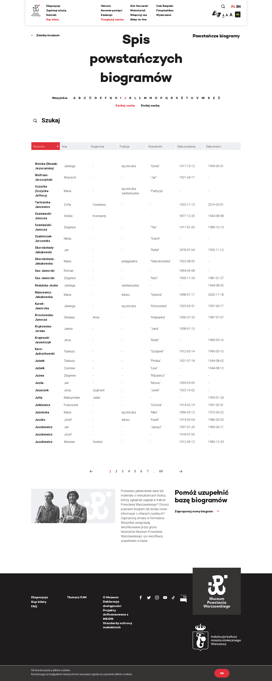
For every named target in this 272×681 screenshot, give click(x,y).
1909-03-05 (187, 383)
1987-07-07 (216, 317)
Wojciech (70, 177)
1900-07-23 (187, 317)
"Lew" (154, 368)
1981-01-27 (216, 278)
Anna (96, 317)
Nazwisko (39, 146)
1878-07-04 (187, 250)
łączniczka (129, 166)
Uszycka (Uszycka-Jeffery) (42, 191)
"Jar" (153, 177)
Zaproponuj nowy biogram (194, 511)
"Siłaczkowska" (160, 261)
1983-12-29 (216, 442)
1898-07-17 (187, 294)
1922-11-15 (187, 204)
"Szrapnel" (157, 351)
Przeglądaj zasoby (112, 19)
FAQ (34, 606)
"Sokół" (155, 238)
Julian (96, 397)
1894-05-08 (187, 271)
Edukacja (106, 15)
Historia (106, 6)
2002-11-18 (216, 294)
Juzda (39, 383)
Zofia (67, 204)
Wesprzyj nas (138, 15)
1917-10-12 (187, 166)
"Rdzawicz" (157, 375)
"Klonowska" (158, 306)
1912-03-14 (187, 351)
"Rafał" (154, 250)
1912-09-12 (187, 442)
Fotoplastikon (164, 10)
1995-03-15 (216, 351)
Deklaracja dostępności (112, 604)
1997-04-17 (216, 306)
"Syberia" (156, 294)
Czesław (69, 368)
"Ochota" (156, 405)
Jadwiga (69, 166)
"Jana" (154, 328)
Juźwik (40, 368)
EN (238, 6)
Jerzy (67, 340)
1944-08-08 (216, 216)
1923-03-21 (187, 306)
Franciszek (71, 405)
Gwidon (98, 442)
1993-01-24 (216, 397)
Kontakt (51, 15)
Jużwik (40, 361)
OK (222, 673)
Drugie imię (97, 146)
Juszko (40, 420)
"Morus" (155, 383)
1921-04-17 (187, 177)
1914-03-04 (187, 420)
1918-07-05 (187, 434)
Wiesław (69, 442)
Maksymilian (72, 397)
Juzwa (39, 375)
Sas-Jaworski (44, 271)
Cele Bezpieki (164, 6)
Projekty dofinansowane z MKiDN (115, 614)
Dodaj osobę (150, 105)
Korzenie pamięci (111, 10)
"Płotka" (155, 361)
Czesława (99, 204)
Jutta (38, 397)
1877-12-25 (187, 216)
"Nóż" (154, 278)
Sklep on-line (138, 19)
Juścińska (42, 412)
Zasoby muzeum (48, 35)
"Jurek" (155, 390)
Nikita (67, 238)
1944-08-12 (216, 368)
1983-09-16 (216, 340)
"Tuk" (153, 227)
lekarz (126, 294)
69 (161, 471)
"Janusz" (156, 427)
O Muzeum (111, 597)
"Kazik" (154, 420)
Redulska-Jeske (46, 285)
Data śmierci (213, 146)
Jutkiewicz (42, 405)
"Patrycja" (156, 191)
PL (233, 6)
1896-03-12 (187, 412)
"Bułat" (154, 340)
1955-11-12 (216, 250)
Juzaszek (42, 390)
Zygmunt (98, 390)
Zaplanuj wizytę (56, 10)
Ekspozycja (53, 6)
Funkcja (124, 146)
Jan (66, 250)
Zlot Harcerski (139, 6)
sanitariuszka (130, 285)
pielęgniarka (129, 261)
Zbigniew (70, 227)
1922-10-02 (187, 390)
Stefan (68, 216)
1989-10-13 (216, 227)
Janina (68, 328)
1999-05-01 (216, 166)
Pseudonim (155, 146)
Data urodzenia (186, 146)
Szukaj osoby (125, 105)
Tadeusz (69, 351)
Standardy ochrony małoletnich (117, 625)
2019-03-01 (216, 204)
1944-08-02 (216, 285)
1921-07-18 (187, 361)
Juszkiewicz (44, 427)
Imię (64, 146)
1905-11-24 (187, 278)
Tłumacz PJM (77, 597)
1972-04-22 (216, 412)
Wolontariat (137, 10)
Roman (68, 271)
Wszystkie (59, 98)
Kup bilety (52, 19)
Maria (67, 191)
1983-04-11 (216, 427)
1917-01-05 (187, 227)
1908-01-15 (187, 328)
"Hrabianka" (157, 317)
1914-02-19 (187, 405)
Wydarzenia (163, 15)
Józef (68, 420)
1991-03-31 (216, 405)
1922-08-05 (187, 261)
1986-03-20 (216, 420)
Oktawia (69, 317)
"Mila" (153, 412)
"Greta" (154, 166)
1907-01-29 (187, 427)
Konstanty (99, 216)
